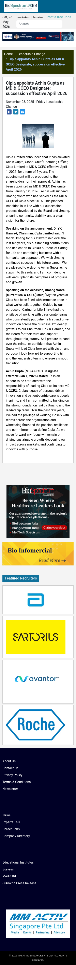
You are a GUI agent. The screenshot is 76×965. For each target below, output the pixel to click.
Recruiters (38, 17)
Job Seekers (23, 17)
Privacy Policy (12, 775)
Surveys (8, 869)
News (6, 815)
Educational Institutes (18, 862)
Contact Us (10, 768)
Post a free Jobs (59, 17)
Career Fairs (11, 829)
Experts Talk (11, 822)
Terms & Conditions (16, 782)
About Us (9, 761)
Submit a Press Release (19, 883)
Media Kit (9, 876)
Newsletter (10, 789)
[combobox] (39, 24)
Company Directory (16, 836)
